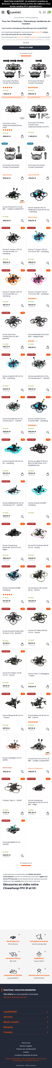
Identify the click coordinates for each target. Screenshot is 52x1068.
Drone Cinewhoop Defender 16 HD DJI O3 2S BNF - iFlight (38, 802)
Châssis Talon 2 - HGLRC (12, 800)
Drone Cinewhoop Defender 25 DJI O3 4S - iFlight (12, 547)
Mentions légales (26, 1046)
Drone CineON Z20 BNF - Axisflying (12, 589)
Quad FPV (20, 37)
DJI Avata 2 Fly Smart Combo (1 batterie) (36, 166)
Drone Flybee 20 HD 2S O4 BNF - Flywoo (38, 716)
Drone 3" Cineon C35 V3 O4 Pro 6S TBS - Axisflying (38, 293)
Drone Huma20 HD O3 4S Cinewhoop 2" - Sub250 (12, 420)
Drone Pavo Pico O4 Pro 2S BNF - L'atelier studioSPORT (38, 760)
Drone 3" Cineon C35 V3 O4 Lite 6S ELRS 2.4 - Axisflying (12, 251)
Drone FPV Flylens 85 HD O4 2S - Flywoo (37, 631)
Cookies (26, 1052)
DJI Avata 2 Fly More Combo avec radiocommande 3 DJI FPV (38, 125)
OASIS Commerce (30, 1065)
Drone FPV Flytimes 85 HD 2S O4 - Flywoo (38, 546)
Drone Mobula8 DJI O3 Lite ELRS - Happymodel (38, 335)
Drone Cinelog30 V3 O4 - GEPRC (13, 759)
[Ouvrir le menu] (3, 12)
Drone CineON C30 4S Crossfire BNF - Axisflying (38, 420)
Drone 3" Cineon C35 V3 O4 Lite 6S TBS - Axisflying (38, 250)
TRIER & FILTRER (26, 47)
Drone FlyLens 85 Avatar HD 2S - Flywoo (37, 589)
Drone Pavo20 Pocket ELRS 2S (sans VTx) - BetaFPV (13, 632)
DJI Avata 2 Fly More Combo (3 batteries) (11, 82)
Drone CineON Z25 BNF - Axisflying (37, 504)
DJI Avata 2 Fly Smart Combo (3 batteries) (11, 166)
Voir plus (26, 43)
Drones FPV (38, 32)
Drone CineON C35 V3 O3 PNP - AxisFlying (13, 377)
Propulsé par (20, 1065)
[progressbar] (26, 865)
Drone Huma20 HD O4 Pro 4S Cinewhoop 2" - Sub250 (38, 377)
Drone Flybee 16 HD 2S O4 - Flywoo (13, 716)
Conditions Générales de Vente (26, 1055)
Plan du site (26, 1043)
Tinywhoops (34, 37)
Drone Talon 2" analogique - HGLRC (38, 675)
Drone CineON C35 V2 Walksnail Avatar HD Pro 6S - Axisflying (38, 210)
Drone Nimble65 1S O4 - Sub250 (12, 843)
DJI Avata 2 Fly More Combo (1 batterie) (36, 82)
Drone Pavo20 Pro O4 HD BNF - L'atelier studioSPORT (13, 208)
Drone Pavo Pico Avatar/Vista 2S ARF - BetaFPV (11, 336)
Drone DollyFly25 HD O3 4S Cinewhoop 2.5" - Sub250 (13, 504)
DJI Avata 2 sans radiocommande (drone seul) (12, 125)
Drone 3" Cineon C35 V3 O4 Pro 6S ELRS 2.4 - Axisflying (12, 294)
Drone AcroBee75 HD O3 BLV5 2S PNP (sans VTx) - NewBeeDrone (38, 463)
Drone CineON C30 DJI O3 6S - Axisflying (13, 462)
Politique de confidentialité (26, 1049)
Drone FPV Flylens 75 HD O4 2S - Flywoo (12, 674)
